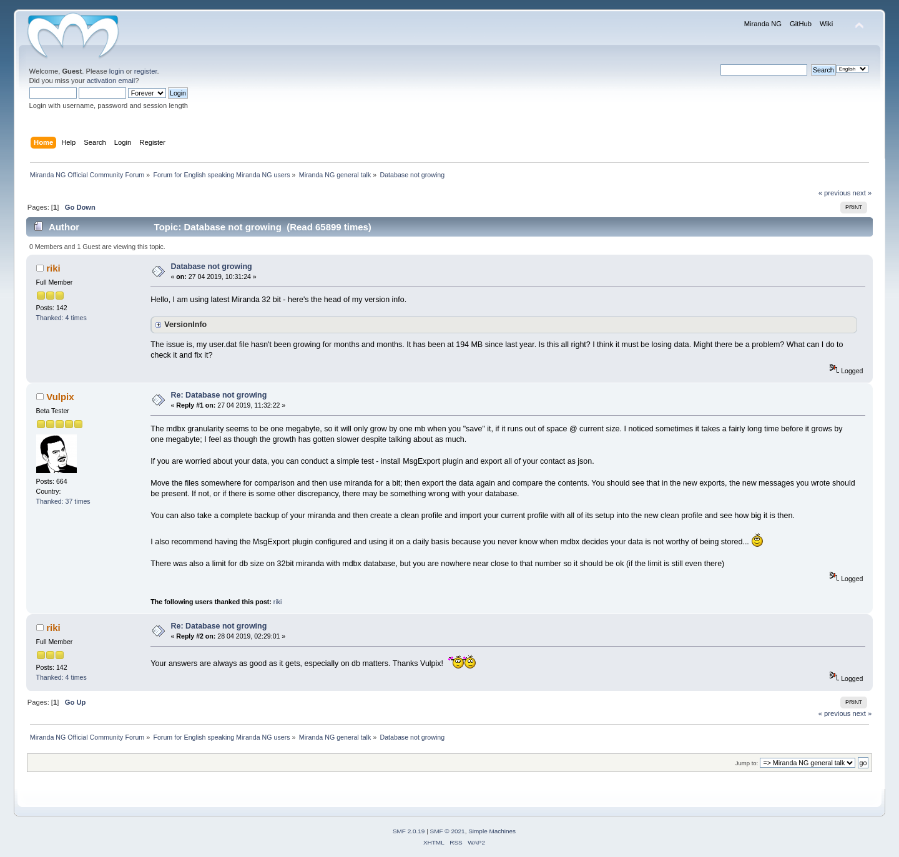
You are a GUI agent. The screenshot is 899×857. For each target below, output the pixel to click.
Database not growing (211, 266)
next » (862, 193)
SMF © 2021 (447, 831)
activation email (111, 80)
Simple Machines (492, 831)
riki (53, 268)
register (145, 71)
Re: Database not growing (219, 395)
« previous (834, 193)
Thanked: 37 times (63, 501)
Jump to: (747, 763)
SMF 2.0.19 (409, 831)
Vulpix (60, 396)
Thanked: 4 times (61, 317)
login (116, 71)
